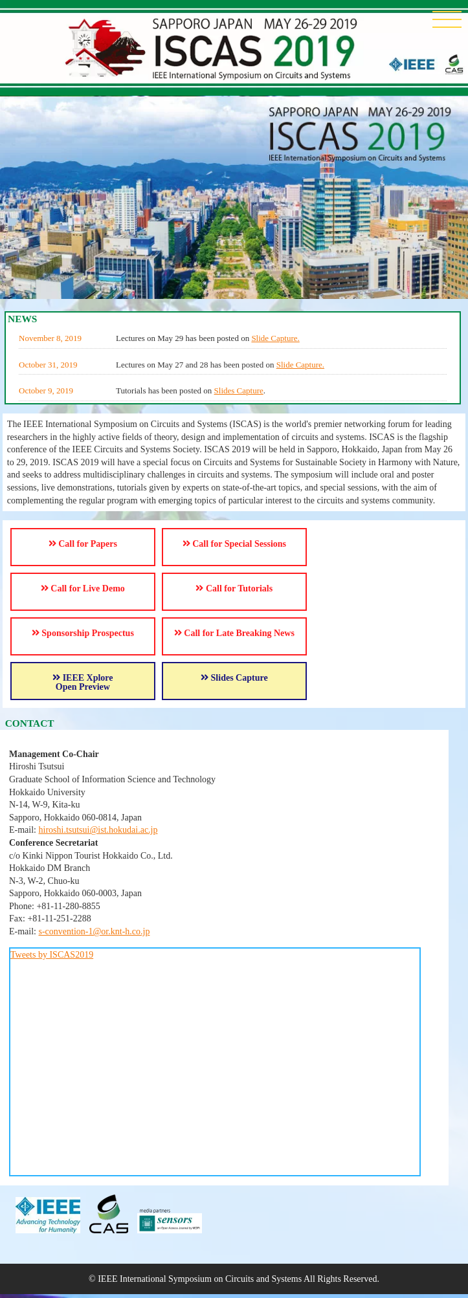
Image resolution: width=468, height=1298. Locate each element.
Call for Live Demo (83, 588)
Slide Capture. (275, 338)
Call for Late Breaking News (234, 633)
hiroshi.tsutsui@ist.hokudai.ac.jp (98, 830)
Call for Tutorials (234, 588)
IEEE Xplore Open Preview (82, 682)
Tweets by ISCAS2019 (51, 955)
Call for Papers (83, 544)
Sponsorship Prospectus (83, 633)
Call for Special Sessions (234, 544)
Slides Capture (238, 390)
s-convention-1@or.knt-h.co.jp (94, 931)
